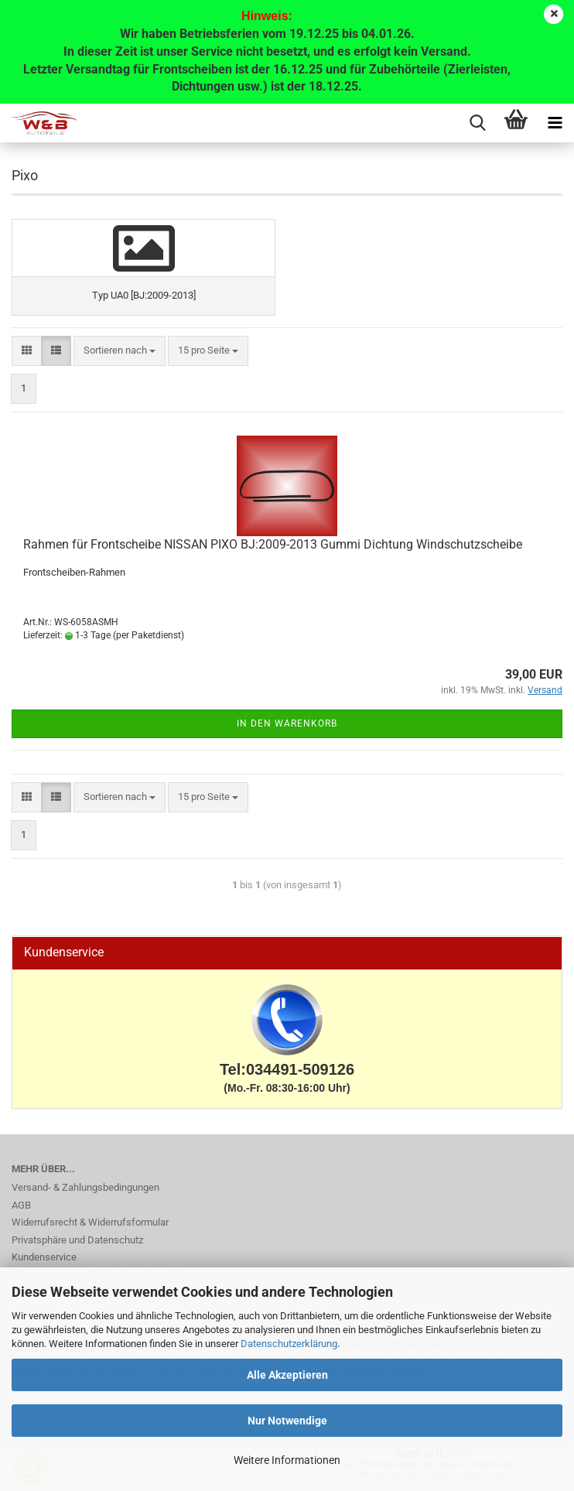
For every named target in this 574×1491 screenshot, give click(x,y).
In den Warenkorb (287, 723)
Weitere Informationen (287, 1460)
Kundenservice (44, 1257)
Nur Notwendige (287, 1420)
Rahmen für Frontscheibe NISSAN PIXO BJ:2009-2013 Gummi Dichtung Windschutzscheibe (272, 544)
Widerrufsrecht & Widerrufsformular (90, 1222)
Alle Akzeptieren (287, 1375)
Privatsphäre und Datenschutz (77, 1240)
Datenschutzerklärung (289, 1343)
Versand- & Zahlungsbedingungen (85, 1187)
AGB (21, 1205)
